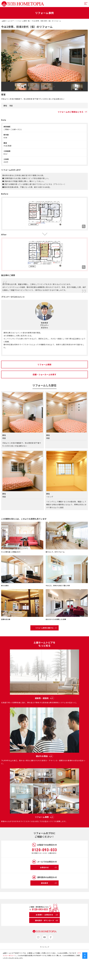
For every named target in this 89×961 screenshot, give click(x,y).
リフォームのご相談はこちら (73, 111)
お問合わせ (48, 867)
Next (85, 55)
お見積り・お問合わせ (47, 914)
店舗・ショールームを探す (44, 374)
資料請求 (49, 883)
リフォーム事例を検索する (46, 628)
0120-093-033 (44, 850)
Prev (4, 55)
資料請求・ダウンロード (46, 920)
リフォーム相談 (44, 364)
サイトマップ (44, 947)
